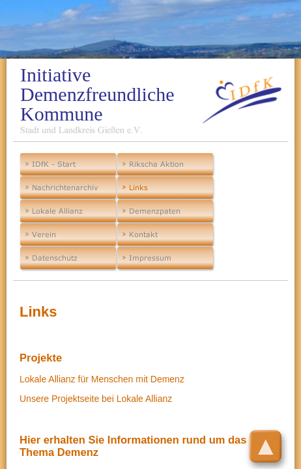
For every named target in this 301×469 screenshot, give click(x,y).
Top (275, 439)
